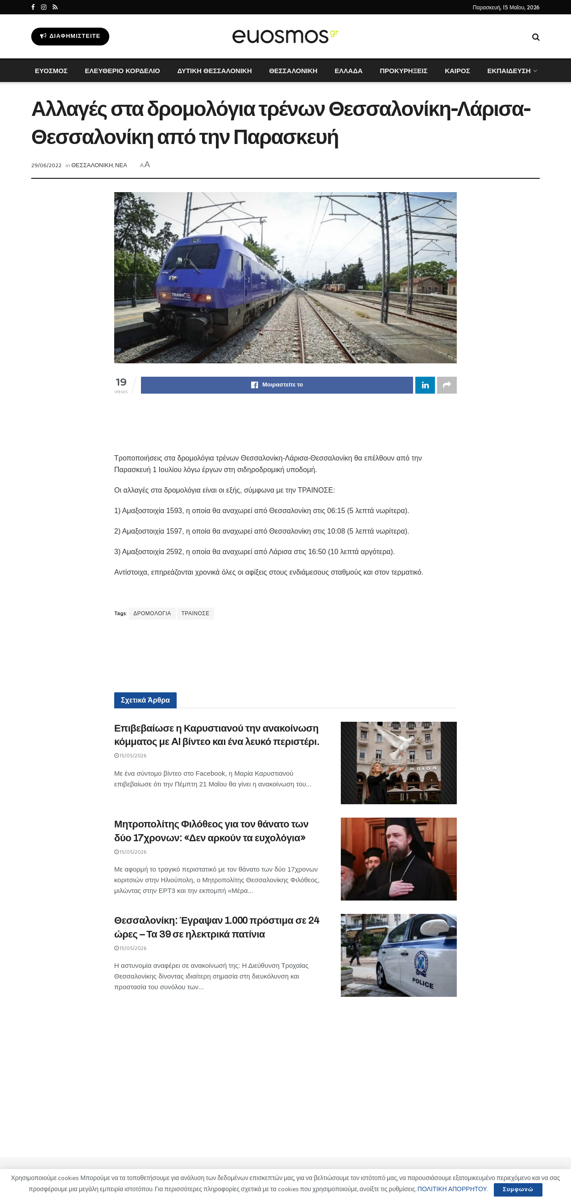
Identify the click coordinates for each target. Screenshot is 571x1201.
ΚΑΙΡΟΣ (457, 70)
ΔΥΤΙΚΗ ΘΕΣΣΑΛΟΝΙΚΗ (214, 70)
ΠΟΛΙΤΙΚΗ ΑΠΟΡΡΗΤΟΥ (452, 1189)
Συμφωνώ (518, 1189)
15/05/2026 (130, 756)
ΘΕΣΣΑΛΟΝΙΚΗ (293, 70)
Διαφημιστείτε (70, 36)
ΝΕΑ (121, 165)
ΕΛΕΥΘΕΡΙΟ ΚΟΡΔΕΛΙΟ (122, 70)
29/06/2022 (46, 165)
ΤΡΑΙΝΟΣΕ (196, 613)
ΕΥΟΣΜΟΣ (51, 70)
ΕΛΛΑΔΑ (348, 70)
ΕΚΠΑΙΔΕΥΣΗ (508, 70)
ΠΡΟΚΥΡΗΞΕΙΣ (403, 70)
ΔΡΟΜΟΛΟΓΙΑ (152, 613)
